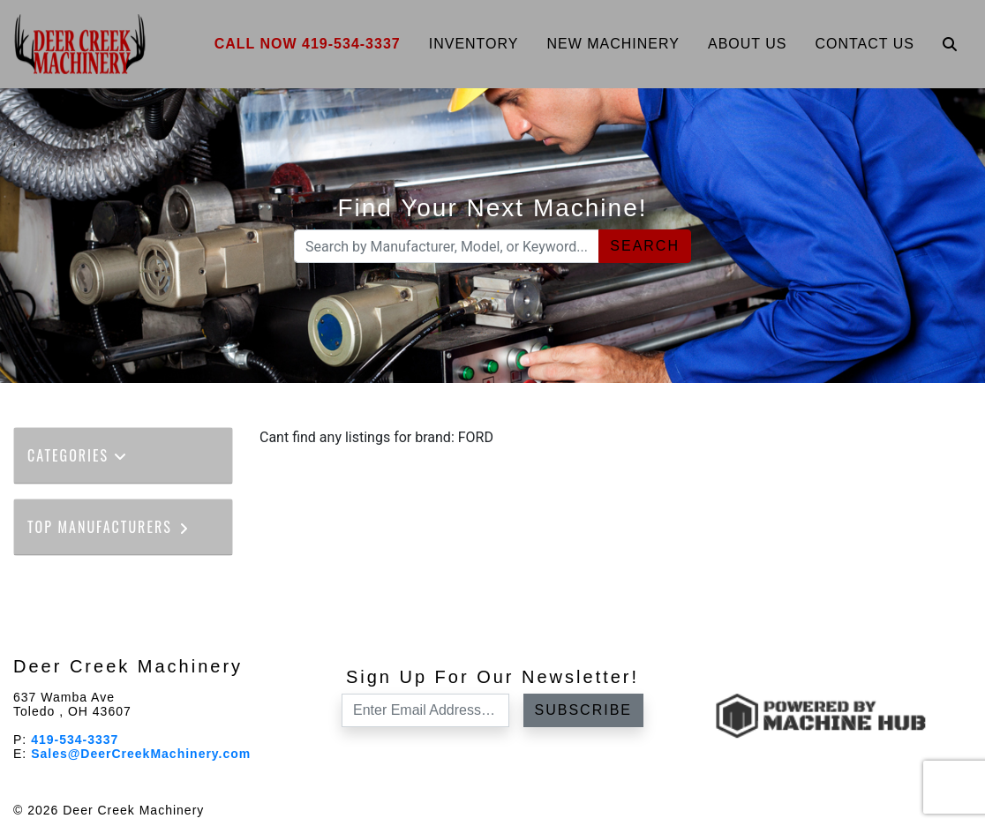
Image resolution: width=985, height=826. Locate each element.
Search (645, 245)
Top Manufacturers (109, 526)
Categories (77, 455)
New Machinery (613, 43)
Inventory (474, 43)
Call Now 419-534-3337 (307, 43)
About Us (747, 43)
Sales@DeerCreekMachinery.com (141, 754)
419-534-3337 (74, 739)
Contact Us (864, 43)
